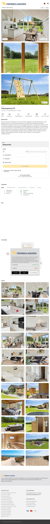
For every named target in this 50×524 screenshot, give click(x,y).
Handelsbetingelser (30, 506)
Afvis (24, 272)
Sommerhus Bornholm (6, 499)
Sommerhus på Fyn (5, 496)
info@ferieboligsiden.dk (27, 176)
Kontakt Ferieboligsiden (31, 501)
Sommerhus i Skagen (6, 512)
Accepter (16, 272)
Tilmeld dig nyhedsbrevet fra (32, 494)
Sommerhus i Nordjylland (7, 501)
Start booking (25, 166)
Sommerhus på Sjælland (6, 497)
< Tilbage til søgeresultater (7, 7)
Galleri (44, 102)
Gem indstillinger (34, 272)
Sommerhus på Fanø (6, 509)
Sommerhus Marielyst (6, 514)
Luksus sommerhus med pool (7, 504)
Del (42, 7)
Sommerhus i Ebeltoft (6, 511)
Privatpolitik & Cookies (31, 504)
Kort (5, 39)
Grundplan (43, 39)
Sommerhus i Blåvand (6, 507)
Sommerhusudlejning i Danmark (8, 492)
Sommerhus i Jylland (6, 494)
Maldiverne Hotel (5, 516)
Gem (46, 7)
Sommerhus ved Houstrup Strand (8, 506)
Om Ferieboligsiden (30, 503)
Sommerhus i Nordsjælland (7, 502)
